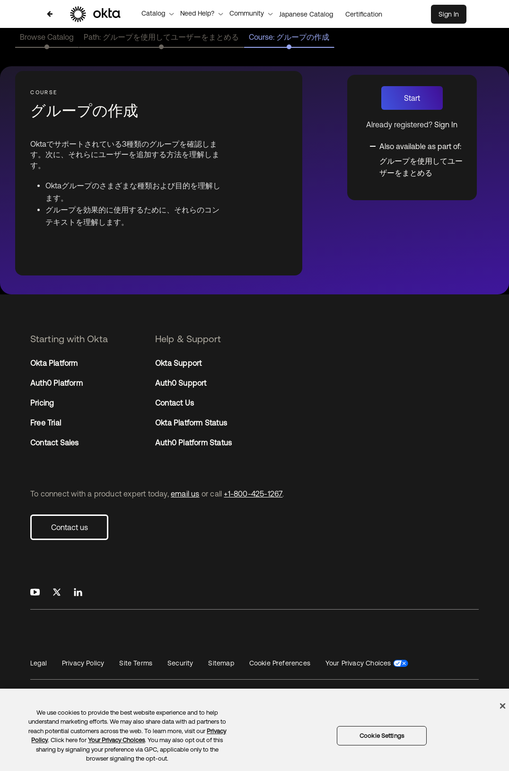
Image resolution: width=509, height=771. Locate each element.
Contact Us (174, 403)
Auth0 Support (181, 383)
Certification (363, 14)
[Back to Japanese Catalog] (50, 13)
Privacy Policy (83, 663)
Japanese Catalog (306, 14)
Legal (38, 663)
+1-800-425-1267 (253, 493)
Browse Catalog (47, 37)
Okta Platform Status (191, 422)
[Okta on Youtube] (35, 592)
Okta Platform (54, 363)
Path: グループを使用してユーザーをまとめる (161, 37)
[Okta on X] (56, 592)
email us (185, 493)
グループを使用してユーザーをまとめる (421, 167)
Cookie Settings (382, 735)
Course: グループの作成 (289, 37)
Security (180, 663)
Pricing (42, 403)
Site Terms (135, 663)
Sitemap (221, 663)
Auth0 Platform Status (193, 442)
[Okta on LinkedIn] (78, 592)
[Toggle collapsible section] (417, 145)
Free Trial (45, 422)
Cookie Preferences (279, 663)
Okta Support (178, 363)
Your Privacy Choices (358, 663)
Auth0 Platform (56, 383)
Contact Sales (54, 442)
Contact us (69, 527)
